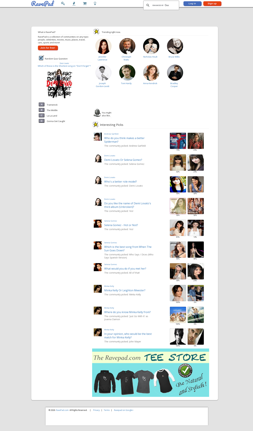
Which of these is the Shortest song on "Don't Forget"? (64, 65)
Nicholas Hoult (150, 56)
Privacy (96, 410)
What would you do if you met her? (125, 268)
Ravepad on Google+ (123, 410)
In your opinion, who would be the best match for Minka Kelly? (128, 335)
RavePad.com (62, 410)
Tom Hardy (126, 83)
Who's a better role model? (120, 181)
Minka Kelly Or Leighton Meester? (124, 290)
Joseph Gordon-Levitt (102, 85)
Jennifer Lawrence (102, 58)
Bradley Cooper (174, 85)
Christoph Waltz (126, 58)
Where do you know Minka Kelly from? (127, 312)
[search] (160, 5)
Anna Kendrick (150, 83)
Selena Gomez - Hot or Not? (121, 225)
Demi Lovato (64, 63)
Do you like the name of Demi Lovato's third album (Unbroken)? (127, 205)
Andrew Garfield (111, 134)
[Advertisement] (125, 17)
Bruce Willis (174, 56)
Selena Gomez (110, 221)
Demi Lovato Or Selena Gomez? (123, 160)
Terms (107, 410)
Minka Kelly (109, 286)
